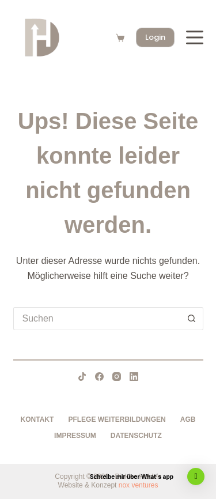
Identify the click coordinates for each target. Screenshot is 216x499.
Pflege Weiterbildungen (116, 419)
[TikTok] (82, 376)
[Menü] (194, 37)
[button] (195, 476)
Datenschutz (136, 436)
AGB (188, 419)
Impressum (75, 436)
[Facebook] (99, 376)
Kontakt (37, 419)
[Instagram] (116, 376)
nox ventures (138, 485)
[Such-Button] (191, 318)
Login (155, 37)
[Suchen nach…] (96, 318)
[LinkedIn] (134, 376)
